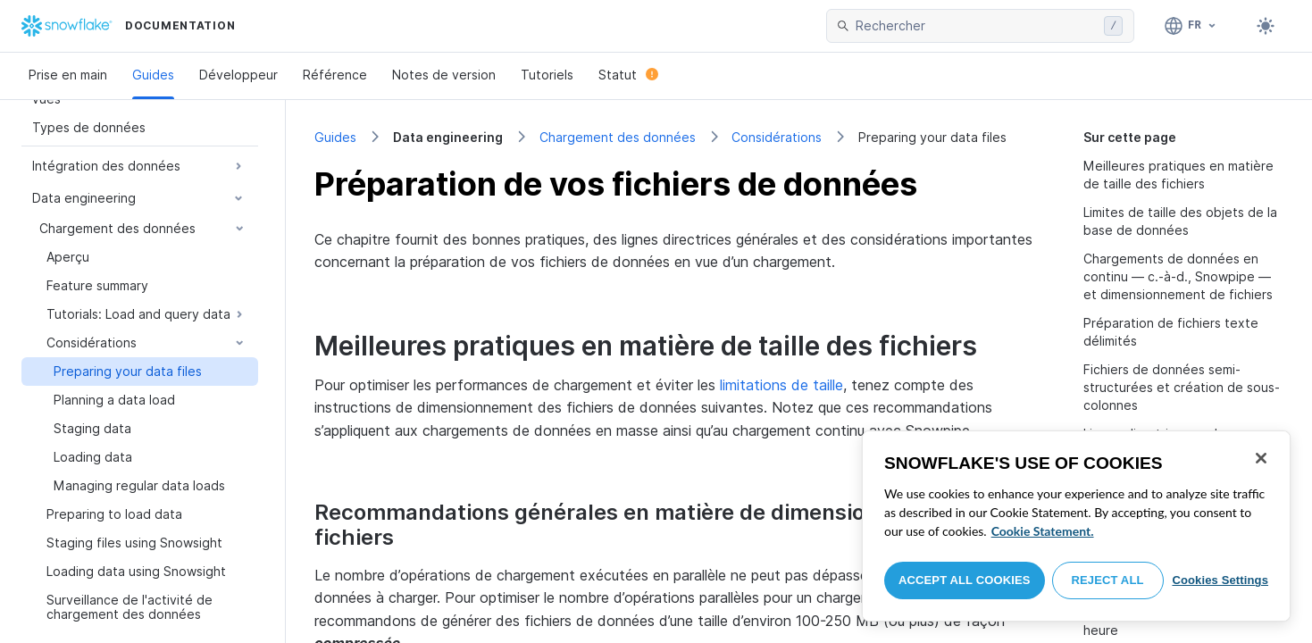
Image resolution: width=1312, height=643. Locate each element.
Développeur (238, 74)
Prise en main (68, 74)
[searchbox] (976, 26)
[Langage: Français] (1191, 26)
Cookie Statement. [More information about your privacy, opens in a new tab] (1042, 531)
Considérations (776, 137)
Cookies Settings (1220, 580)
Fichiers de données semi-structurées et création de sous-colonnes (1181, 387)
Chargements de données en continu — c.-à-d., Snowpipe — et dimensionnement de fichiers (1178, 276)
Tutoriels (547, 74)
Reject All (1108, 580)
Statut (628, 74)
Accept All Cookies (964, 580)
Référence (335, 74)
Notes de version (444, 74)
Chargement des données (617, 137)
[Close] (1261, 458)
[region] (1076, 526)
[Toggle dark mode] (1265, 26)
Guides (153, 74)
